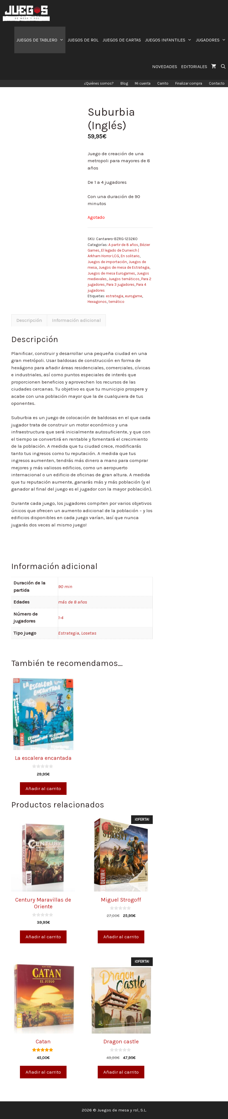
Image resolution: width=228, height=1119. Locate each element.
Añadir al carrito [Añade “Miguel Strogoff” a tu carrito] (121, 936)
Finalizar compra (188, 83)
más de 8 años (72, 602)
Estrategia (68, 633)
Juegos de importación (107, 262)
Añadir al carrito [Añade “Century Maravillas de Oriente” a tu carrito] (43, 936)
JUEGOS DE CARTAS (121, 40)
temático (116, 302)
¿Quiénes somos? (99, 83)
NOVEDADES (164, 66)
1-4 (60, 617)
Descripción (29, 320)
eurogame (133, 296)
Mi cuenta (143, 83)
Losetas (88, 633)
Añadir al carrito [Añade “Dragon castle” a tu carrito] (121, 1072)
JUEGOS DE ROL (83, 40)
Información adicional (76, 320)
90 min (65, 586)
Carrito (162, 83)
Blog (124, 83)
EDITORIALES (194, 66)
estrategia (114, 296)
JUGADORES (212, 40)
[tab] (29, 320)
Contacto (217, 83)
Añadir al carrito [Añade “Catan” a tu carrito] (43, 1072)
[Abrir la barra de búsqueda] (223, 66)
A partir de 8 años (123, 245)
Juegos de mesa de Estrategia (124, 267)
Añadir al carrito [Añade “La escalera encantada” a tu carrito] (43, 788)
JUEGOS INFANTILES (169, 40)
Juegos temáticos (124, 279)
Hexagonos (97, 302)
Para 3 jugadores (120, 284)
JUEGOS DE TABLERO (41, 40)
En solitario (130, 256)
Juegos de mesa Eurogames (111, 273)
